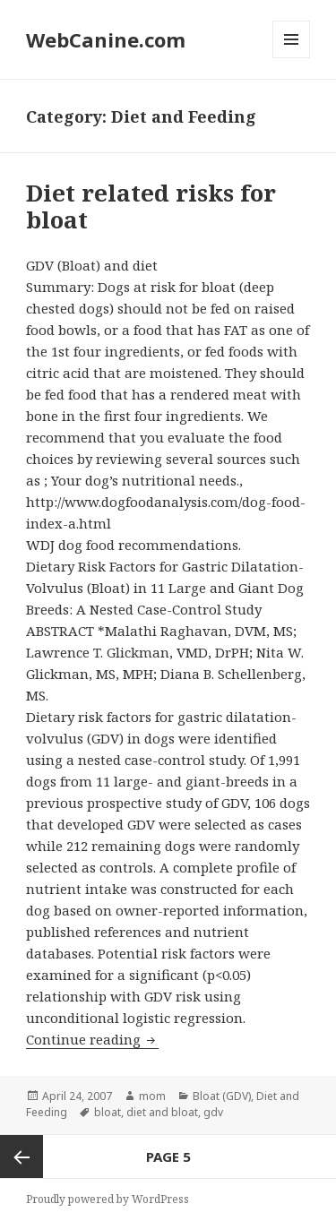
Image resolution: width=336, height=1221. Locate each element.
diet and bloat (162, 1112)
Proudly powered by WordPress (107, 1199)
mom (152, 1096)
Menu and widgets (291, 57)
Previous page (21, 1156)
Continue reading (92, 1039)
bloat (107, 1112)
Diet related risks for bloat (151, 206)
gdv (213, 1112)
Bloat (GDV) (222, 1096)
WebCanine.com (105, 39)
